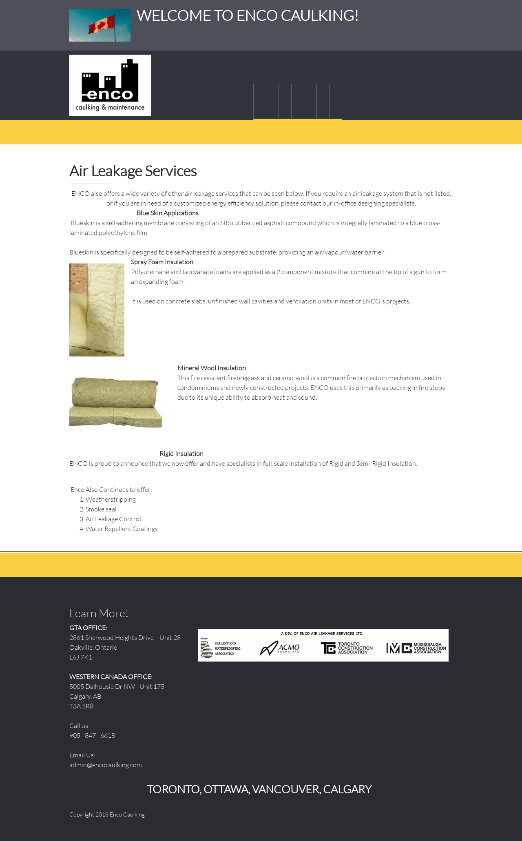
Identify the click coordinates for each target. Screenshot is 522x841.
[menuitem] (259, 102)
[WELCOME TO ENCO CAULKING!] (110, 85)
